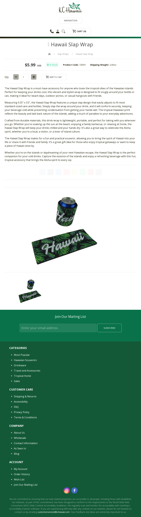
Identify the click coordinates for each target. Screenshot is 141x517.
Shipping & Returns (25, 396)
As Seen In (20, 448)
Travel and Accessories (27, 370)
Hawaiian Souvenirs (25, 360)
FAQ (16, 407)
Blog (16, 453)
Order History (22, 474)
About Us (19, 432)
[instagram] (67, 490)
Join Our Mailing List (26, 484)
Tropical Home (22, 376)
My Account (20, 469)
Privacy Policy (21, 412)
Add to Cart (54, 77)
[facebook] (74, 490)
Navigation (70, 20)
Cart (79, 31)
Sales (17, 381)
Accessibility (21, 401)
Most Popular (22, 355)
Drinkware (20, 365)
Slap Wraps (63, 54)
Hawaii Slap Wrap (84, 54)
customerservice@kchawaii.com (54, 512)
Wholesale (20, 438)
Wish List (19, 479)
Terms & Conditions (25, 417)
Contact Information (26, 443)
